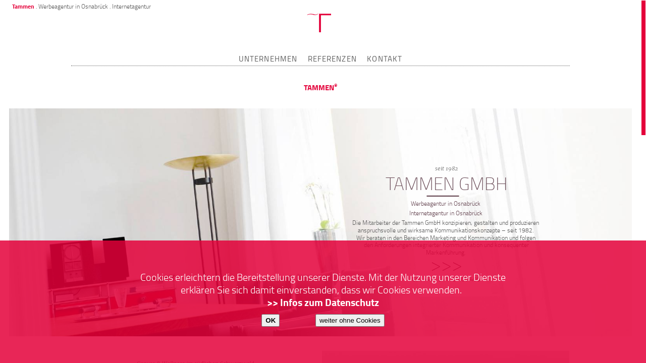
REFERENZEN (332, 58)
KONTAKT (384, 58)
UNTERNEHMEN (268, 58)
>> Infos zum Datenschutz (323, 302)
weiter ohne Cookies (350, 320)
